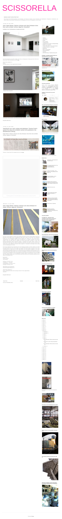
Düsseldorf (49, 87)
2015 (44, 350)
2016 (44, 349)
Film (53, 87)
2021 (44, 326)
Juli (44, 334)
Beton (57, 86)
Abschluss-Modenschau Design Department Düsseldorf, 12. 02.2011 (52, 193)
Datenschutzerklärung (46, 50)
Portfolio (44, 40)
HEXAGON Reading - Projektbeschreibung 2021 (50, 52)
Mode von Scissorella (46, 89)
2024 (44, 322)
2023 (44, 324)
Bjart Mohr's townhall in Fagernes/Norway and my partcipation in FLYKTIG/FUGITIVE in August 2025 (52, 210)
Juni (44, 335)
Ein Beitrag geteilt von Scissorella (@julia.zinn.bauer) (16, 195)
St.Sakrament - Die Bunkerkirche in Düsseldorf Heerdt (52, 160)
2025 (44, 321)
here (23, 152)
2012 (44, 354)
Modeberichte (45, 48)
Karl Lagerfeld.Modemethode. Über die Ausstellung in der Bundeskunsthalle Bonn (52, 166)
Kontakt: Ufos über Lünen (51, 187)
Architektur (51, 86)
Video (54, 89)
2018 (44, 330)
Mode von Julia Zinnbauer (46, 49)
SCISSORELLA (29, 8)
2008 (44, 359)
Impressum (44, 51)
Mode (56, 88)
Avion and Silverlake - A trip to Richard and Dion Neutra (51, 176)
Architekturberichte (45, 42)
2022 (44, 325)
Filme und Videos (45, 41)
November (45, 331)
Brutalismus (44, 87)
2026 (44, 320)
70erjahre (44, 86)
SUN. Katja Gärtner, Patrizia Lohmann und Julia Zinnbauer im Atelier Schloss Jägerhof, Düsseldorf (19, 206)
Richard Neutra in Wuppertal (51, 203)
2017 (44, 347)
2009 (44, 358)
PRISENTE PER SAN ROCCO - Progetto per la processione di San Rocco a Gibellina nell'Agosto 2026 (52, 182)
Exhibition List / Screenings (47, 44)
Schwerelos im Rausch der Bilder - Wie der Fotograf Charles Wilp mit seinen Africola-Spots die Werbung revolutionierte (52, 199)
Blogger (33, 516)
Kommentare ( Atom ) (10, 282)
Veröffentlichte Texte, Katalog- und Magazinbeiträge (50, 43)
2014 (44, 351)
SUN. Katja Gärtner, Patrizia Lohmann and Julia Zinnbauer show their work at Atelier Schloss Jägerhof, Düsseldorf (20, 26)
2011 (44, 355)
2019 (44, 329)
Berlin (55, 86)
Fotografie (56, 87)
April (44, 338)
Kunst (47, 88)
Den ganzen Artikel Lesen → (7, 120)
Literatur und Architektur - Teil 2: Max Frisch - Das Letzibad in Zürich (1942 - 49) (52, 171)
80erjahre (47, 86)
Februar (45, 346)
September (45, 333)
